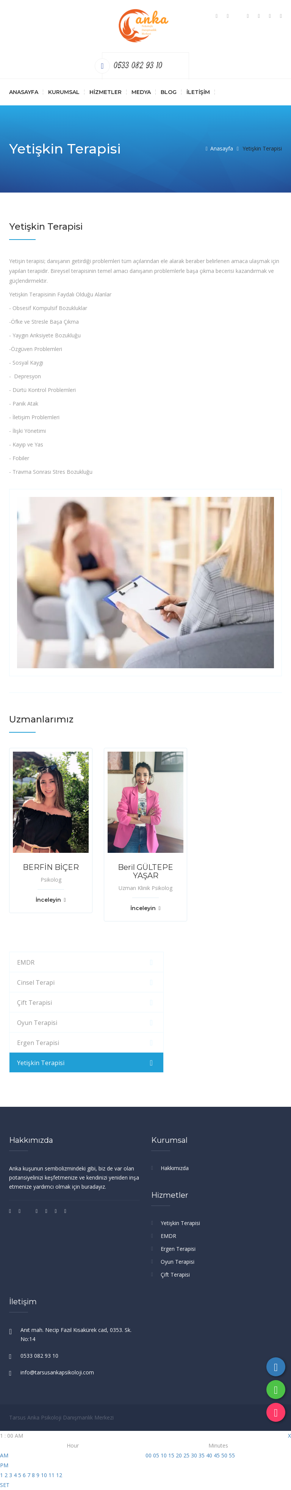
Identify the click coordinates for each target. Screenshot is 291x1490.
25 (186, 1455)
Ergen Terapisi (38, 1043)
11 (51, 1475)
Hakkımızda (175, 1168)
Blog (169, 92)
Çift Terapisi (34, 1002)
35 (202, 1455)
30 (194, 1455)
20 (179, 1455)
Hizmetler (105, 92)
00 (149, 1455)
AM (4, 1455)
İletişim (198, 92)
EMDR (25, 962)
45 (217, 1455)
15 (171, 1455)
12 (59, 1475)
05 (156, 1455)
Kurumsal (64, 92)
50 (224, 1455)
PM (4, 1465)
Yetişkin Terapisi (40, 1063)
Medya (141, 92)
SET (4, 1484)
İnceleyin (51, 899)
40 (209, 1455)
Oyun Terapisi (37, 1022)
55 (232, 1455)
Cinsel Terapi (36, 982)
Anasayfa (23, 92)
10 (44, 1475)
